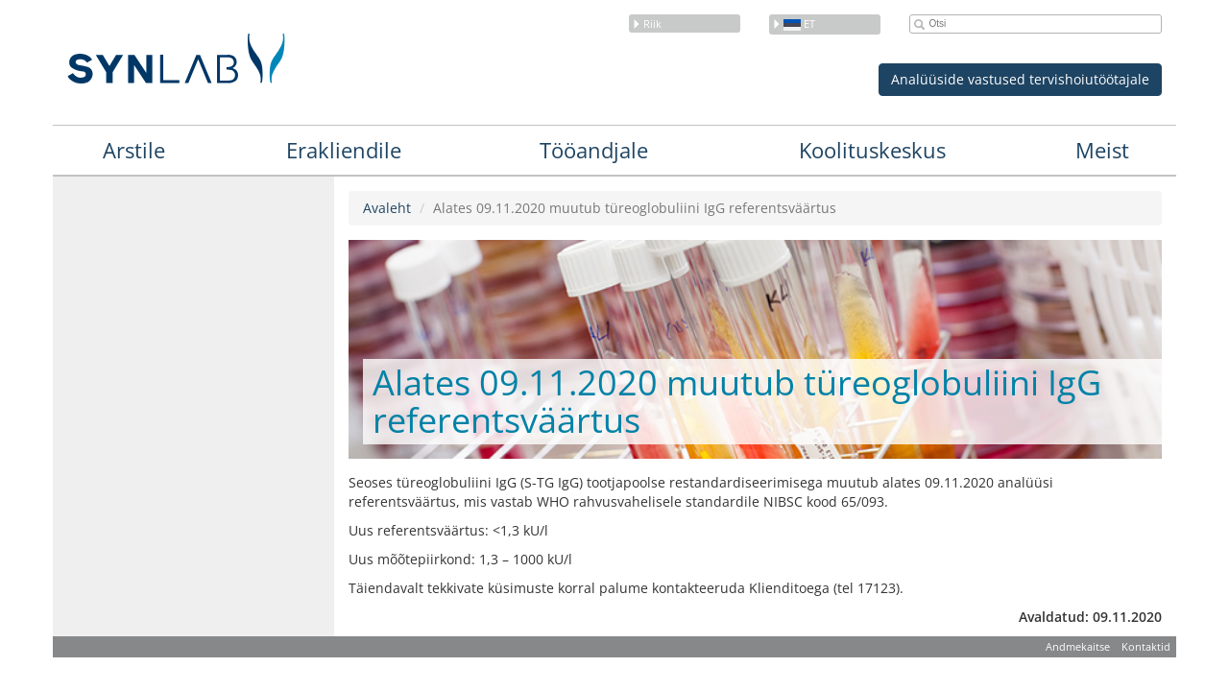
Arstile (134, 149)
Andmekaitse (1078, 646)
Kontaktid (1145, 646)
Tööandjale (594, 149)
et (793, 23)
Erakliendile (343, 149)
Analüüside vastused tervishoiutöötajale (1020, 79)
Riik (647, 23)
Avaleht (387, 208)
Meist (1102, 149)
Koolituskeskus (872, 149)
